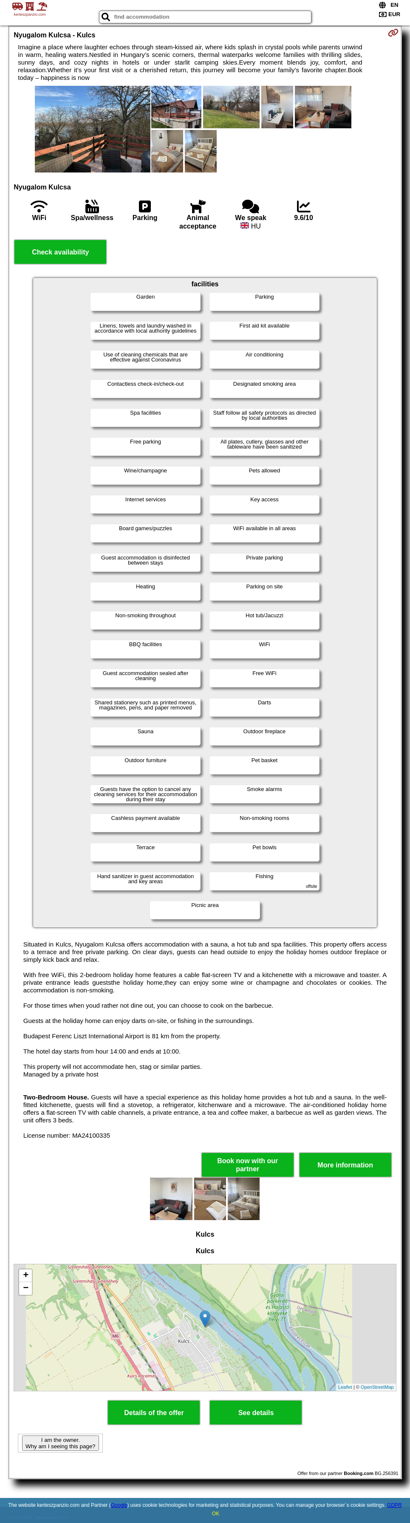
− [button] (25, 1288)
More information (345, 1165)
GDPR (394, 1505)
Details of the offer (154, 1412)
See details (256, 1412)
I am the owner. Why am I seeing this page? (60, 1443)
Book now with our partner (247, 1165)
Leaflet (345, 1387)
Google (119, 1505)
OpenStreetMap (377, 1387)
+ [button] (25, 1275)
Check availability (60, 252)
